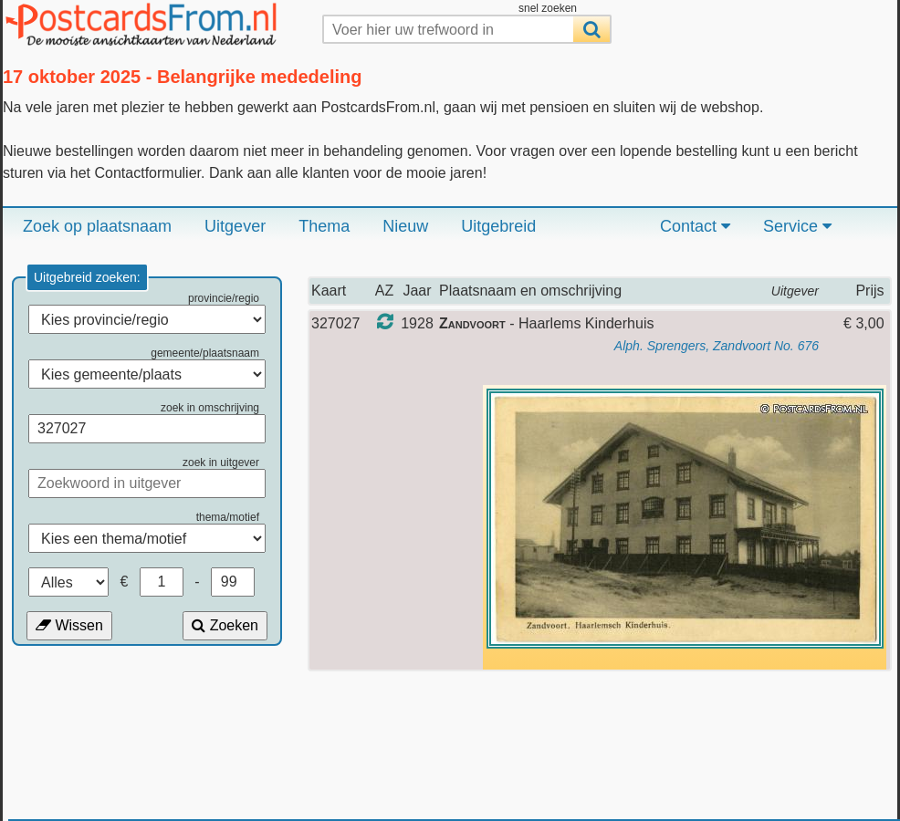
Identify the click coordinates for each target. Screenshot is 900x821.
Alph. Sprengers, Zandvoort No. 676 (716, 345)
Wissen (69, 625)
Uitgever (235, 226)
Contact (695, 226)
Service (797, 226)
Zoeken (225, 625)
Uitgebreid (498, 226)
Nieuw (405, 226)
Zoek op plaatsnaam (97, 226)
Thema (324, 226)
